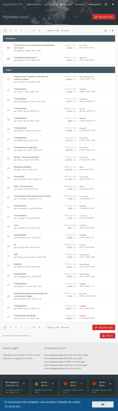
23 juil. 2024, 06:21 (86, 169)
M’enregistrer (95, 4)
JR (15, 244)
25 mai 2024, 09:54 (86, 189)
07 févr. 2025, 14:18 (87, 140)
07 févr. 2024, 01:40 (87, 296)
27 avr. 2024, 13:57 (86, 237)
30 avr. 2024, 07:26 (86, 228)
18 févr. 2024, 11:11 (87, 286)
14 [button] (34, 30)
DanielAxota (84, 254)
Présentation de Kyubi (24, 315)
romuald (20, 218)
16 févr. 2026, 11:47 (87, 79)
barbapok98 (22, 208)
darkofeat (21, 237)
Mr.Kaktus (83, 99)
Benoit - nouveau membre (26, 157)
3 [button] (15, 30)
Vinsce (20, 121)
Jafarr (19, 169)
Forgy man (21, 150)
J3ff (15, 254)
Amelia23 (21, 299)
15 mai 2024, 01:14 (86, 198)
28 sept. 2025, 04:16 (87, 111)
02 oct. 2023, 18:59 (86, 308)
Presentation (20, 215)
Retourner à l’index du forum (16, 335)
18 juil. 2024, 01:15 (86, 179)
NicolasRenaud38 (86, 76)
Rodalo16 (21, 308)
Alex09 (20, 189)
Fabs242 (82, 89)
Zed (16, 225)
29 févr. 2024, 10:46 (87, 266)
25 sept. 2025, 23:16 (87, 120)
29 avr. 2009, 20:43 (86, 60)
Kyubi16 (20, 318)
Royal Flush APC (13, 4)
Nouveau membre (22, 166)
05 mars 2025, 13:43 (87, 130)
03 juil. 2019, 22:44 (86, 47)
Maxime (18, 264)
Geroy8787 (19, 176)
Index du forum (34, 4)
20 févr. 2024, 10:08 (87, 276)
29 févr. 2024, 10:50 (87, 257)
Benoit (20, 160)
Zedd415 (20, 228)
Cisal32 (20, 91)
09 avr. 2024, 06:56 (86, 247)
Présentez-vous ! (16, 16)
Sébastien (21, 286)
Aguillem (20, 50)
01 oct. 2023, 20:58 (86, 318)
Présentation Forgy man (25, 147)
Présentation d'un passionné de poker (32, 196)
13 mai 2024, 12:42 (86, 208)
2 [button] (10, 30)
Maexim (20, 267)
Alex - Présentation (23, 186)
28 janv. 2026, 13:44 (87, 91)
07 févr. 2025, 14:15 (87, 150)
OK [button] (102, 404)
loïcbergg (21, 276)
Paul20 (20, 111)
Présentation (20, 89)
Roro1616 (83, 45)
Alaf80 (19, 140)
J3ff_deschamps (23, 257)
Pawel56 (20, 82)
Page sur (52, 30)
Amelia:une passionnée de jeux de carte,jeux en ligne (30, 294)
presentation (20, 205)
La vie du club (51, 4)
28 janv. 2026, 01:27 (87, 101)
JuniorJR (20, 247)
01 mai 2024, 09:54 (86, 218)
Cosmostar (21, 199)
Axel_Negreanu (23, 101)
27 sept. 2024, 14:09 (87, 159)
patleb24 (20, 130)
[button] (39, 30)
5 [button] (26, 30)
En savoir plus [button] (12, 406)
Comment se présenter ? (26, 57)
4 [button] (21, 30)
